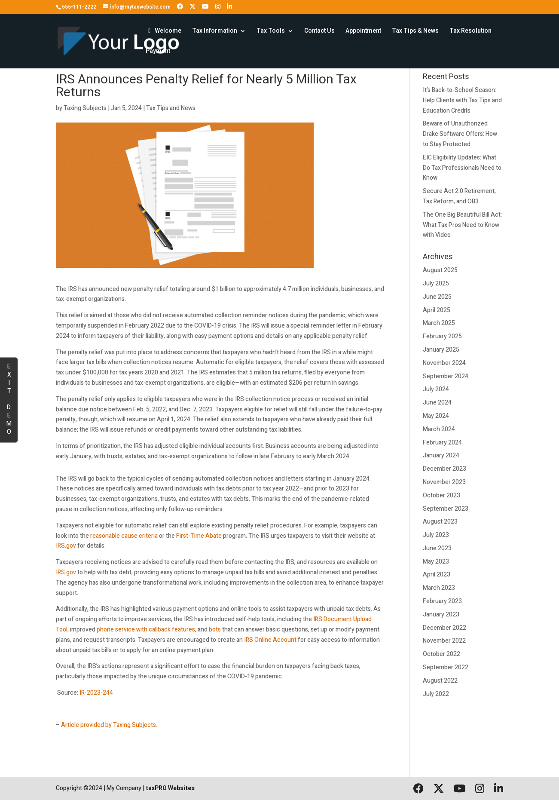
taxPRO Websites (170, 788)
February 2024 (442, 442)
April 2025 (436, 310)
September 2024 (445, 376)
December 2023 (444, 468)
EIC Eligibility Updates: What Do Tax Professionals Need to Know (462, 168)
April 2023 (436, 574)
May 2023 (436, 561)
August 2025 (440, 270)
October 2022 (441, 654)
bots (215, 629)
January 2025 (441, 349)
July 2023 (436, 534)
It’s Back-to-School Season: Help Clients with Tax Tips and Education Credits (462, 100)
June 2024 (437, 402)
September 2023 (445, 508)
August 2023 (440, 521)
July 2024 (436, 389)
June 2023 (437, 548)
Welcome (163, 31)
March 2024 (439, 429)
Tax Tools (271, 31)
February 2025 (442, 336)
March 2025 (439, 323)
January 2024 (441, 455)
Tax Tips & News (415, 31)
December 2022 (444, 627)
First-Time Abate (199, 535)
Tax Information (214, 31)
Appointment (363, 31)
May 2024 (436, 415)
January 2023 (441, 614)
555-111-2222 (79, 7)
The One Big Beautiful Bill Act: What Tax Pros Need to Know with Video (462, 225)
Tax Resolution (470, 31)
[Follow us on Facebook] (180, 6)
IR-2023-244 (96, 692)
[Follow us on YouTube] (205, 6)
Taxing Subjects (85, 108)
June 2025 (437, 296)
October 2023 (441, 495)
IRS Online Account (270, 639)
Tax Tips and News (170, 108)
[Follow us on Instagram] (217, 6)
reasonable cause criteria (124, 535)
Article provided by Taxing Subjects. (109, 725)
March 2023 (439, 587)
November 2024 (444, 363)
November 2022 (444, 640)
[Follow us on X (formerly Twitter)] (192, 6)
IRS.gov (66, 545)
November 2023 (444, 482)
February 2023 (442, 601)
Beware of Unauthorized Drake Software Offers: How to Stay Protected (460, 134)
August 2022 (440, 680)
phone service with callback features (146, 629)
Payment (158, 51)
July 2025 (436, 283)
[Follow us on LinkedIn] (229, 6)
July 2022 (436, 694)
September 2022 (445, 667)
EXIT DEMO (8, 398)
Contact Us (319, 31)
